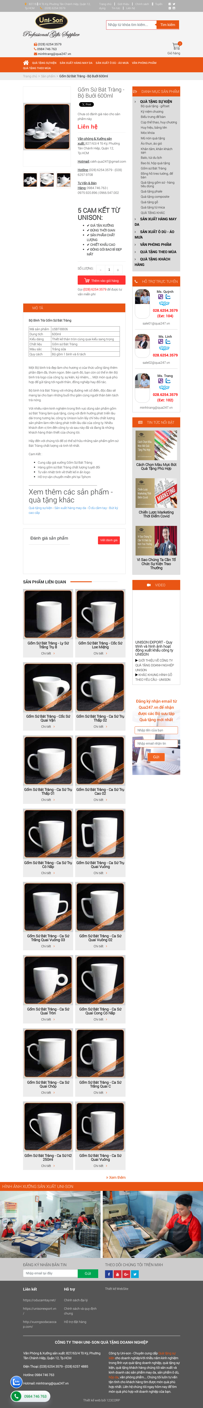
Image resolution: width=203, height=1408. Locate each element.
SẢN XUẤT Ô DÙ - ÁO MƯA (112, 63)
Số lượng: (86, 268)
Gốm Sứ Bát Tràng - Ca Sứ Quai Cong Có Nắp (100, 1011)
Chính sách (142, 4)
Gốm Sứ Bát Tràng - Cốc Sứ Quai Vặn (48, 718)
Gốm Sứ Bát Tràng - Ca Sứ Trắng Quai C (100, 1084)
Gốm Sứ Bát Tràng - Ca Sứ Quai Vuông (100, 1157)
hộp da (113, 1377)
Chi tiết (48, 653)
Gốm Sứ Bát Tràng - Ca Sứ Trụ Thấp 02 (100, 718)
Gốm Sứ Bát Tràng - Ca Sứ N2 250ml (48, 1157)
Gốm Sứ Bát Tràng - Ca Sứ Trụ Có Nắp (48, 864)
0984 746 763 (35, 1396)
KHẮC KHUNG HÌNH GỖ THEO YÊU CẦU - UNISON (153, 677)
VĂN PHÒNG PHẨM (144, 63)
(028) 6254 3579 (94, 289)
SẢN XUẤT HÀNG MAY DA (76, 63)
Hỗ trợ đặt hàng (75, 1322)
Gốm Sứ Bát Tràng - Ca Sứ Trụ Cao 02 (100, 791)
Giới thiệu (123, 4)
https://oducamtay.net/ (39, 1300)
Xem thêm (116, 1177)
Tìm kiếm (167, 24)
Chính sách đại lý (76, 1300)
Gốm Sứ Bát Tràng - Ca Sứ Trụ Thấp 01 (48, 791)
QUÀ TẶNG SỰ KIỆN (44, 63)
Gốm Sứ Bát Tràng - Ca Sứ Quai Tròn (48, 1011)
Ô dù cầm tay (97, 508)
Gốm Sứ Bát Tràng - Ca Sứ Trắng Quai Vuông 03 (48, 937)
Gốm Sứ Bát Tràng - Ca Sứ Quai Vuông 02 (100, 937)
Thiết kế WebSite (116, 1288)
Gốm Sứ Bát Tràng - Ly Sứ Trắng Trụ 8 (48, 645)
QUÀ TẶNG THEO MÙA (37, 68)
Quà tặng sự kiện (40, 508)
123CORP (113, 1400)
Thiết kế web (92, 1400)
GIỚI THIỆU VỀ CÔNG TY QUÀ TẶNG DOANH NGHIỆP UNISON (154, 665)
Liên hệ (130, 8)
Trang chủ (105, 4)
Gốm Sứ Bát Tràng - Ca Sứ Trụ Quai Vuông (100, 864)
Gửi (156, 757)
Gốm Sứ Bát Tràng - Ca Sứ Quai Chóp (48, 1084)
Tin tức (116, 8)
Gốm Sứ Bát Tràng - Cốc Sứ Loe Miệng (100, 645)
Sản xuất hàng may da (70, 508)
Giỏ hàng (173, 53)
